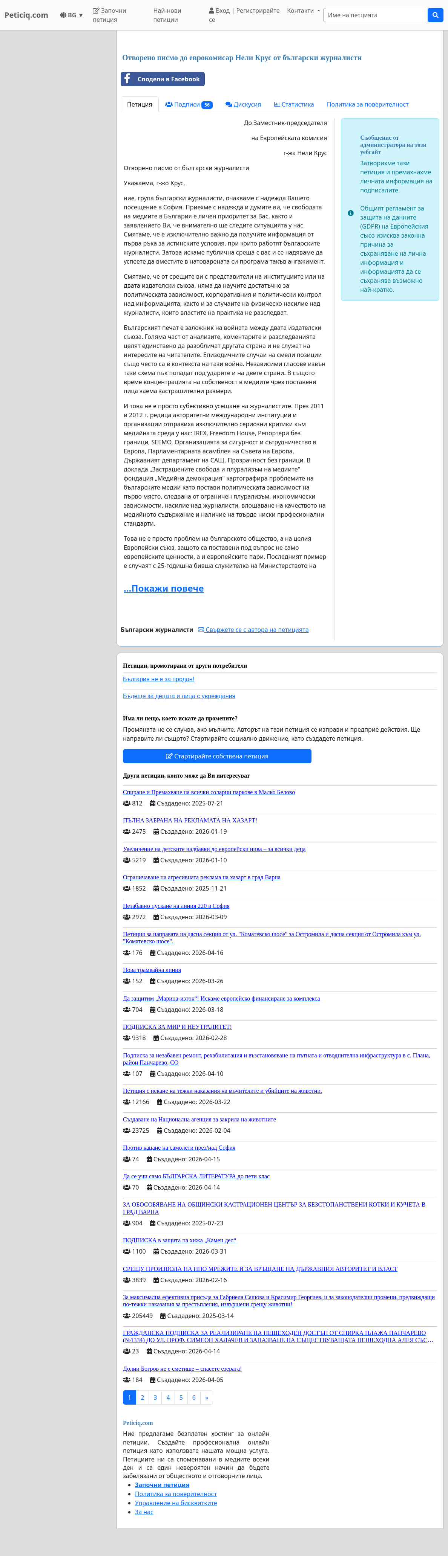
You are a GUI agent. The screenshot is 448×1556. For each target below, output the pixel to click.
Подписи (189, 104)
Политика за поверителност (368, 104)
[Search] (375, 15)
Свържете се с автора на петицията (253, 629)
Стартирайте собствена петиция (217, 756)
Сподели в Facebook (160, 79)
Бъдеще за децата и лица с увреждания (179, 696)
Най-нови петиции (167, 15)
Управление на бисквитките (176, 1503)
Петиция (139, 104)
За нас (144, 1512)
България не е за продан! (158, 679)
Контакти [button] (301, 10)
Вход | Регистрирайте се (244, 15)
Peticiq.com (26, 15)
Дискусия (243, 104)
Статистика (294, 104)
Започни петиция (109, 15)
